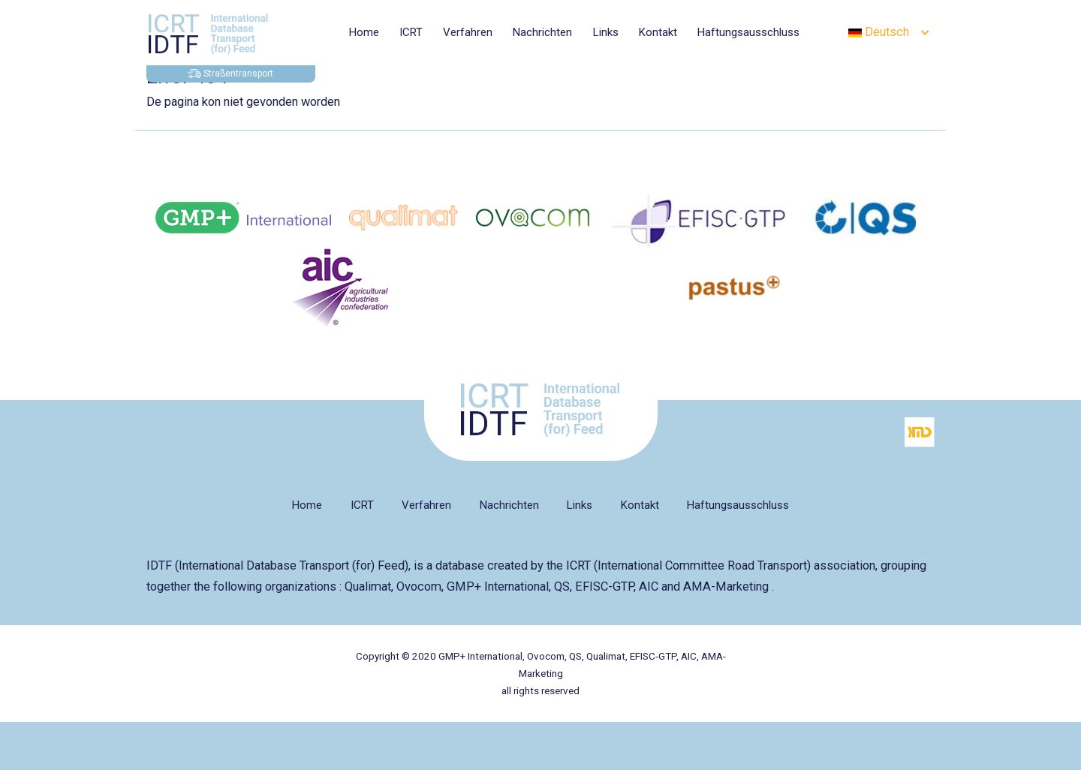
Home (364, 32)
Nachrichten (542, 32)
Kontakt (658, 32)
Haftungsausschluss (748, 32)
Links (606, 32)
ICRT (411, 32)
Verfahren (467, 32)
